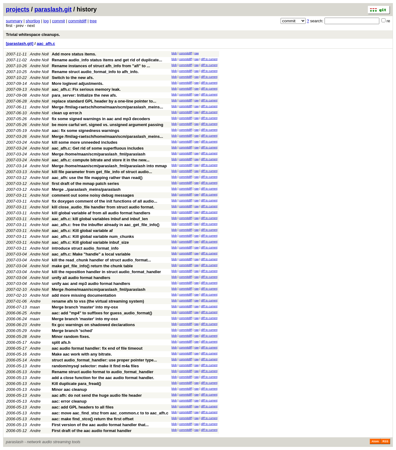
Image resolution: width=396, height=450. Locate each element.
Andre (35, 301)
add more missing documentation (84, 295)
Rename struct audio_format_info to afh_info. (95, 71)
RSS (385, 441)
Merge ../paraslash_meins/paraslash (86, 189)
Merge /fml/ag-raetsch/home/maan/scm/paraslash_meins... (107, 107)
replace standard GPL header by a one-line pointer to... (104, 101)
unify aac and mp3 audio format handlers (91, 283)
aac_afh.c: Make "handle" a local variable (91, 254)
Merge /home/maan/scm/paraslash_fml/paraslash (98, 154)
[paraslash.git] (19, 43)
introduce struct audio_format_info (85, 248)
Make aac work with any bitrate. (82, 354)
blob (174, 53)
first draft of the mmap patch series (85, 183)
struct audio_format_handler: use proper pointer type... (104, 360)
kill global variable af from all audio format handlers (101, 213)
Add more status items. (74, 54)
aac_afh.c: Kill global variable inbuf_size (90, 242)
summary (14, 21)
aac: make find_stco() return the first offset (92, 419)
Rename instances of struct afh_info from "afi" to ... (101, 65)
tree (93, 21)
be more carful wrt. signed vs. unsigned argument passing (107, 124)
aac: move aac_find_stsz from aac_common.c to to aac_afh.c (110, 413)
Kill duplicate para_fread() (76, 383)
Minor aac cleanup (69, 389)
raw (196, 53)
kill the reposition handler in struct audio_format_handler (106, 271)
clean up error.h (67, 113)
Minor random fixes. (71, 336)
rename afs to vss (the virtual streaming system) (98, 301)
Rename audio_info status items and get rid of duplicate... (107, 60)
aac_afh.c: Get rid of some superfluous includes (98, 148)
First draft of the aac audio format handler (91, 430)
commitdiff (77, 21)
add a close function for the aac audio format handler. (103, 377)
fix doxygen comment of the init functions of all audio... (104, 201)
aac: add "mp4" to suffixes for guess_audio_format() (102, 313)
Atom (375, 441)
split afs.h (61, 342)
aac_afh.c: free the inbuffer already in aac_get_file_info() (105, 224)
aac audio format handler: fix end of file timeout (97, 348)
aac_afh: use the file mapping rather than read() (97, 177)
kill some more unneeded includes (84, 142)
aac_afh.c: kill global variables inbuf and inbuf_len (100, 218)
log (46, 21)
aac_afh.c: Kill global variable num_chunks (93, 236)
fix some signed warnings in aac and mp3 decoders (101, 118)
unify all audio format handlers (81, 277)
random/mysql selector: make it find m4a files (95, 366)
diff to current (209, 59)
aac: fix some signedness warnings (85, 130)
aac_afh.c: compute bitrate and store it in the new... (100, 160)
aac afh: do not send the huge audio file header (97, 395)
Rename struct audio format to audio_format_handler (102, 371)
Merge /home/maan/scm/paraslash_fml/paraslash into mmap (109, 166)
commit (58, 21)
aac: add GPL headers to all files (83, 407)
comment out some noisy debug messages (93, 195)
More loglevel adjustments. (77, 83)
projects (17, 9)
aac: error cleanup (69, 401)
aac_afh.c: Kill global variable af (82, 230)
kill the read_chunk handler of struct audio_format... (101, 260)
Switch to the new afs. (73, 77)
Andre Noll (39, 54)
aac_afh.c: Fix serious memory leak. (86, 89)
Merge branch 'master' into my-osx (85, 307)
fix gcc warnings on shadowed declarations (93, 324)
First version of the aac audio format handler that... (100, 424)
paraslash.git (52, 9)
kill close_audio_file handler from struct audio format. (103, 207)
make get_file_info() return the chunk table (92, 266)
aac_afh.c (46, 43)
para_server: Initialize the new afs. (84, 95)
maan (35, 307)
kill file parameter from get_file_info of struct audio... (102, 171)
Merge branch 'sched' (72, 330)
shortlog (33, 21)
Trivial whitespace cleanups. (33, 34)
